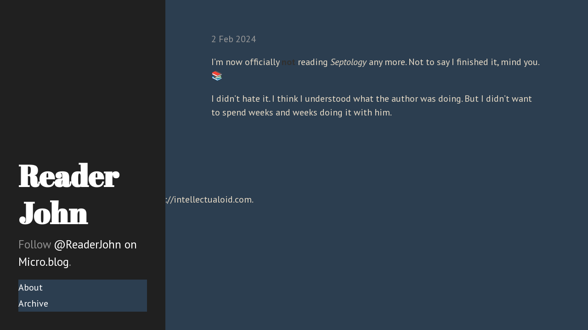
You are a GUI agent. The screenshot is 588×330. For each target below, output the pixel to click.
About (30, 287)
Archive (33, 303)
